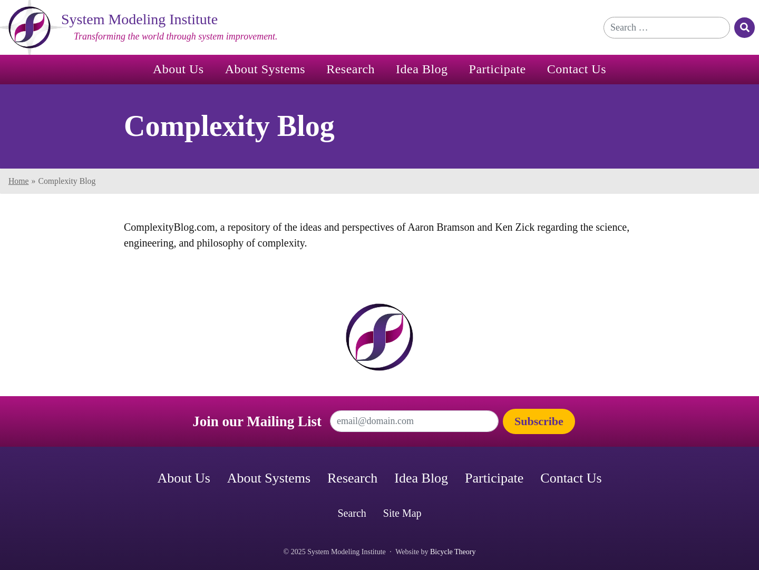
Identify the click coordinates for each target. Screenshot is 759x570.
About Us (178, 69)
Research (350, 69)
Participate (497, 69)
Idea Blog (421, 69)
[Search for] (667, 27)
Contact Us (576, 69)
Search (351, 513)
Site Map (402, 513)
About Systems (265, 69)
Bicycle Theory (452, 552)
